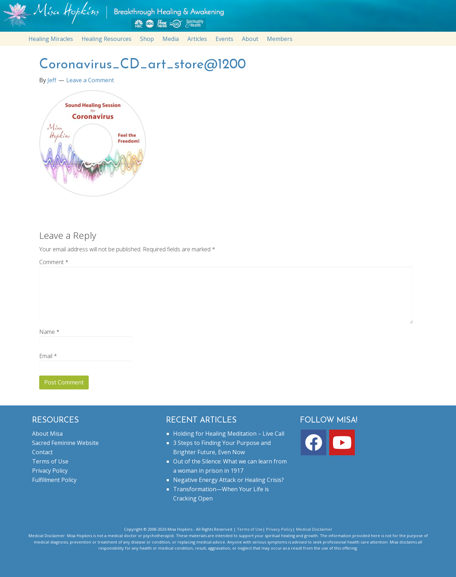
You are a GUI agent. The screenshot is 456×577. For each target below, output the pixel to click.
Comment (53, 262)
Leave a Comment (90, 80)
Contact (42, 452)
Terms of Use (50, 461)
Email (48, 356)
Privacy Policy (50, 470)
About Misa (47, 433)
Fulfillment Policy (54, 480)
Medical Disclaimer (314, 529)
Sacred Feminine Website (65, 443)
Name (49, 332)
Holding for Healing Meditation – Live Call (228, 433)
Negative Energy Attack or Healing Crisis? (228, 480)
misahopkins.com (231, 18)
